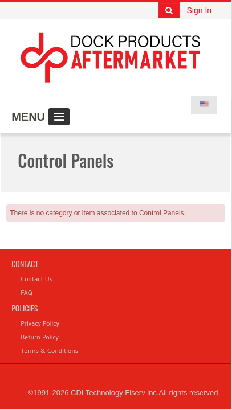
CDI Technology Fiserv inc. (114, 392)
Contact (24, 263)
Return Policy (40, 337)
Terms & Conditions (49, 350)
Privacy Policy (40, 323)
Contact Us (36, 278)
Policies (24, 308)
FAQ (26, 292)
